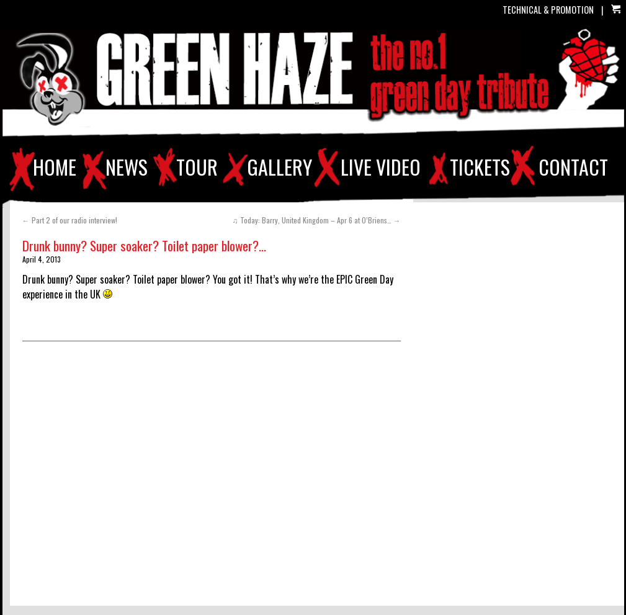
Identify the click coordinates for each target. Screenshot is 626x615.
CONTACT (573, 167)
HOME (54, 167)
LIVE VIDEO (381, 167)
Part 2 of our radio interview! (69, 220)
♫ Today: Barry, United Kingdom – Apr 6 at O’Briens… (317, 220)
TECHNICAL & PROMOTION (548, 9)
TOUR (197, 167)
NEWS (126, 167)
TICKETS (480, 167)
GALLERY (279, 167)
